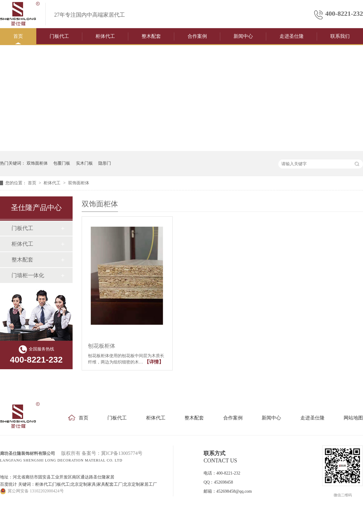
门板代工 (59, 36)
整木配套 (151, 36)
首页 (18, 36)
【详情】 (154, 361)
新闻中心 (243, 36)
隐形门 (104, 163)
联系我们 (340, 36)
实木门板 (84, 163)
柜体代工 (105, 36)
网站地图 (353, 417)
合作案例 (197, 36)
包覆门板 (61, 163)
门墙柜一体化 (27, 275)
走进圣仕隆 (292, 36)
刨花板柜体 (101, 346)
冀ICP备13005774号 (121, 453)
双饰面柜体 (37, 163)
